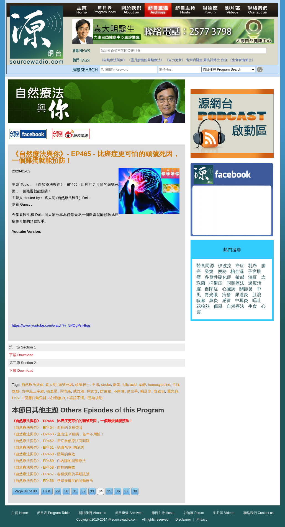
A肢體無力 (56, 398)
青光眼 (211, 294)
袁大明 (51, 385)
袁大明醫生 (194, 60)
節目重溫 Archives (128, 513)
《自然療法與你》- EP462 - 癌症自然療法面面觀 (50, 441)
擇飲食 (92, 391)
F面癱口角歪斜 (34, 398)
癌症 (224, 60)
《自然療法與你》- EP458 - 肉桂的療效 (43, 467)
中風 (95, 385)
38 (135, 491)
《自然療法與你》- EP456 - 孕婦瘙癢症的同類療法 (52, 481)
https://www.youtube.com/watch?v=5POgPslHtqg (51, 325)
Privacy (201, 519)
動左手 (132, 391)
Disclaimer (183, 519)
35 (109, 491)
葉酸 (142, 385)
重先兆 (173, 391)
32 (83, 491)
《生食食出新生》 (241, 60)
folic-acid (129, 385)
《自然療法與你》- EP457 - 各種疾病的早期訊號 (50, 474)
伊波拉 (224, 265)
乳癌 (252, 265)
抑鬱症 (215, 283)
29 (58, 491)
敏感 (239, 277)
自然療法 (235, 306)
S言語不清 (75, 398)
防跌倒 (159, 391)
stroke (106, 385)
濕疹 (252, 277)
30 (66, 491)
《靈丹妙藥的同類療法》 (145, 60)
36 (118, 491)
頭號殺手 (82, 385)
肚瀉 (256, 294)
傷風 (218, 306)
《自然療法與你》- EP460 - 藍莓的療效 (43, 454)
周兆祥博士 (211, 60)
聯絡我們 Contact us (258, 513)
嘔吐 (256, 300)
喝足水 (146, 391)
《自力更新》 (175, 60)
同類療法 (235, 283)
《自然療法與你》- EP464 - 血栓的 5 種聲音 (47, 427)
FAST (16, 398)
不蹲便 (119, 391)
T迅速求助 (94, 398)
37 (126, 491)
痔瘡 (226, 294)
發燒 (209, 271)
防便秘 (105, 391)
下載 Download (21, 355)
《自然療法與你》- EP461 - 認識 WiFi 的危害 (48, 447)
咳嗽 (200, 300)
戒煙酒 (78, 391)
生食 (252, 306)
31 (75, 491)
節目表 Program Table (53, 513)
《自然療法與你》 (113, 60)
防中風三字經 (33, 391)
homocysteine (159, 385)
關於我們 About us (92, 513)
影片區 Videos (223, 513)
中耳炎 (241, 300)
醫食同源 (205, 265)
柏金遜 (237, 271)
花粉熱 (203, 306)
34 (100, 491)
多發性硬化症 (218, 277)
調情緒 (65, 391)
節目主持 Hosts (163, 513)
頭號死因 (65, 385)
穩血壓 (52, 391)
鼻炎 (213, 300)
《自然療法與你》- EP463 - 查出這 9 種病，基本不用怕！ (58, 434)
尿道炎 (241, 294)
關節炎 (246, 288)
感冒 (226, 300)
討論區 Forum (194, 513)
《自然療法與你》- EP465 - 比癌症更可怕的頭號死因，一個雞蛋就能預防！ (72, 421)
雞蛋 (116, 385)
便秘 (222, 271)
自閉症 (211, 288)
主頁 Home (19, 513)
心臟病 (228, 288)
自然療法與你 (32, 385)
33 (92, 491)
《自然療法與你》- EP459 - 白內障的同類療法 (49, 461)
